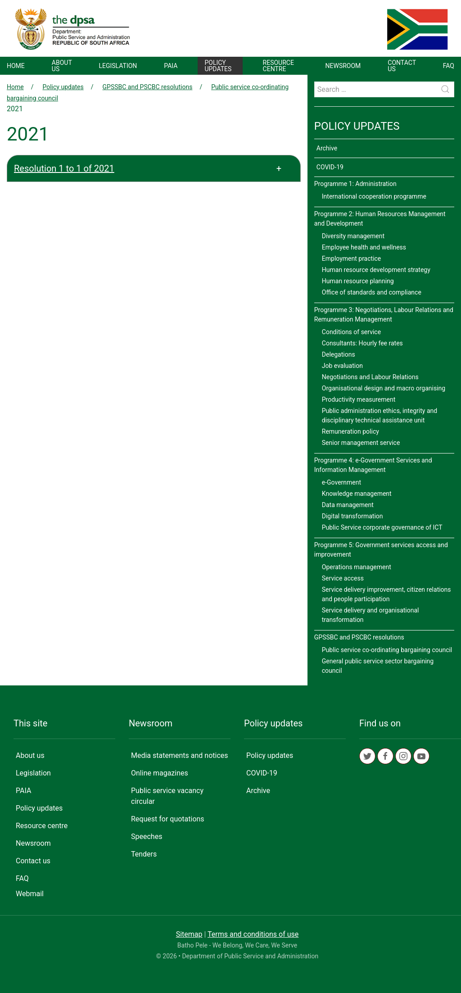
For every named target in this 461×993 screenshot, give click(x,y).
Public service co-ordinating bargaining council (387, 649)
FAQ (448, 65)
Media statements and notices (179, 755)
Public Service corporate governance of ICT (382, 527)
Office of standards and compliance (371, 292)
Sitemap (189, 934)
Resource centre (278, 66)
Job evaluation (342, 365)
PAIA (170, 65)
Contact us (402, 66)
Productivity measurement (359, 399)
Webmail (30, 893)
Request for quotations (167, 819)
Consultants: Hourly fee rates (362, 343)
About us (62, 66)
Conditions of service (351, 332)
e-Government (341, 482)
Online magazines (159, 773)
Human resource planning (358, 281)
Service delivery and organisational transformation (370, 615)
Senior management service (361, 442)
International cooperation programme (374, 196)
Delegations (338, 354)
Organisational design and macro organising (383, 388)
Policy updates (217, 66)
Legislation (118, 65)
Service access (343, 578)
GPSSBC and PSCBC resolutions (148, 87)
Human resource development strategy (376, 269)
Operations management (356, 567)
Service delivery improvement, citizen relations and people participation (386, 594)
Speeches (146, 836)
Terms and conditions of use (253, 934)
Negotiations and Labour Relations (370, 377)
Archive (326, 148)
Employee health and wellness (364, 247)
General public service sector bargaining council (378, 665)
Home (16, 65)
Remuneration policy (350, 431)
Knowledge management (357, 493)
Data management (348, 504)
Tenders (144, 854)
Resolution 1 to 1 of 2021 (64, 168)
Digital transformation (352, 516)
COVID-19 (329, 167)
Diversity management (353, 236)
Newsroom (343, 65)
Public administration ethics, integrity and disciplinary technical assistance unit (379, 415)
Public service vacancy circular (167, 796)
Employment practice (351, 258)
